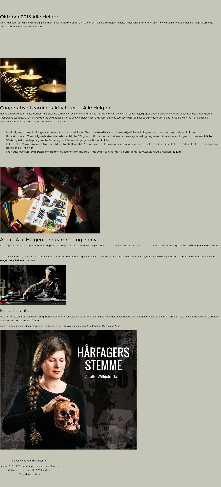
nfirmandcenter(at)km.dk (45, 466)
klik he (105, 140)
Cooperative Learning (11, 117)
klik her (191, 132)
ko (30, 466)
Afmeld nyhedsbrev (29, 474)
